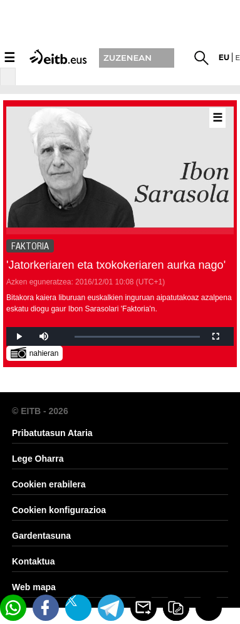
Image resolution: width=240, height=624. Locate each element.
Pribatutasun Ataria (52, 433)
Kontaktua (33, 561)
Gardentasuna (41, 536)
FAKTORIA (30, 246)
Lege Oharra (37, 459)
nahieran (35, 352)
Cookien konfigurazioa (59, 510)
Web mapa (34, 587)
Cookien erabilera (49, 484)
